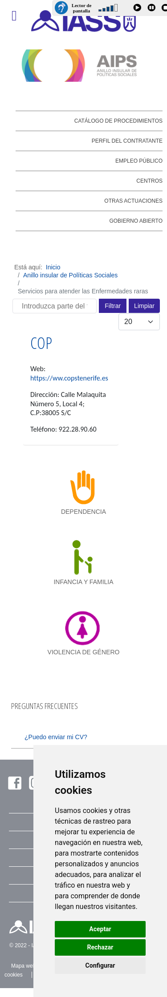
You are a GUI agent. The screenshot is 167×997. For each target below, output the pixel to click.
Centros (149, 181)
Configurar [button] (100, 965)
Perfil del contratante (127, 141)
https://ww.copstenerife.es (69, 378)
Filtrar (113, 305)
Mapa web (23, 966)
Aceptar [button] (100, 929)
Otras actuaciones (133, 201)
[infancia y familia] (83, 557)
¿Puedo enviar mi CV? (55, 737)
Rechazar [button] (100, 947)
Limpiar (144, 305)
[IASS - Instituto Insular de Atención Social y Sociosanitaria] (83, 21)
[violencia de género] (83, 627)
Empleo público (139, 161)
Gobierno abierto (136, 221)
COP (41, 343)
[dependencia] (83, 487)
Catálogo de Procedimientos (118, 121)
